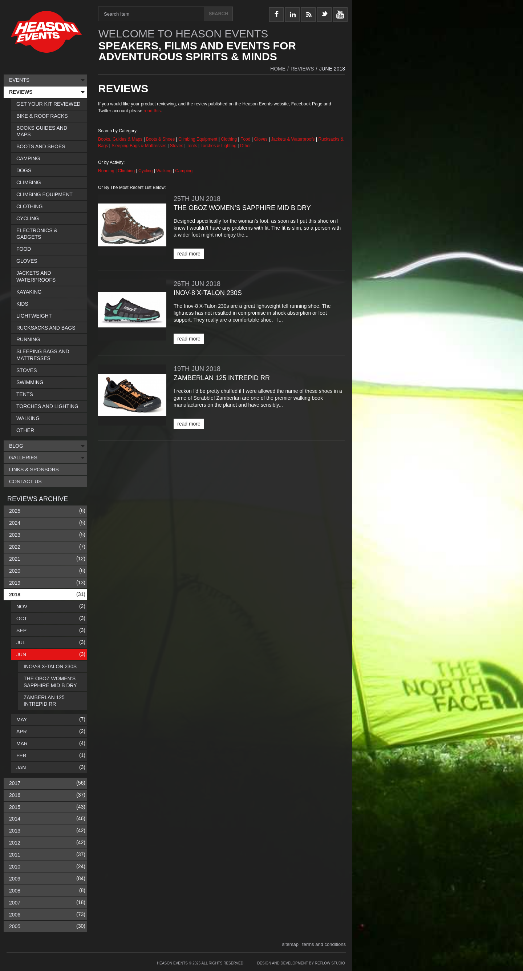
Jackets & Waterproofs (293, 139)
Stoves (177, 145)
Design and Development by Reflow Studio (301, 963)
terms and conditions (324, 944)
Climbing (127, 170)
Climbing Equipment (197, 139)
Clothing (229, 139)
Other (245, 145)
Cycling (146, 170)
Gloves (260, 139)
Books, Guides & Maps (120, 139)
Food (246, 139)
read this (152, 110)
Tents (192, 145)
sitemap (290, 944)
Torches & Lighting (218, 145)
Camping (183, 170)
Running (106, 170)
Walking (164, 170)
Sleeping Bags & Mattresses (139, 145)
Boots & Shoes (160, 139)
